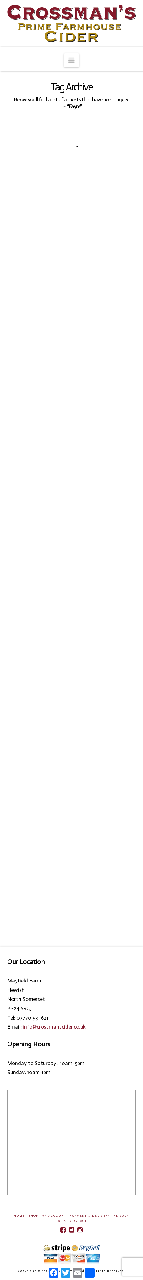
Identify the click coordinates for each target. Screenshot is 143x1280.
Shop (33, 1216)
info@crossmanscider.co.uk (54, 1026)
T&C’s (61, 1221)
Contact (78, 1221)
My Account (54, 1216)
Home (19, 1216)
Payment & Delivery (90, 1216)
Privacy (121, 1216)
